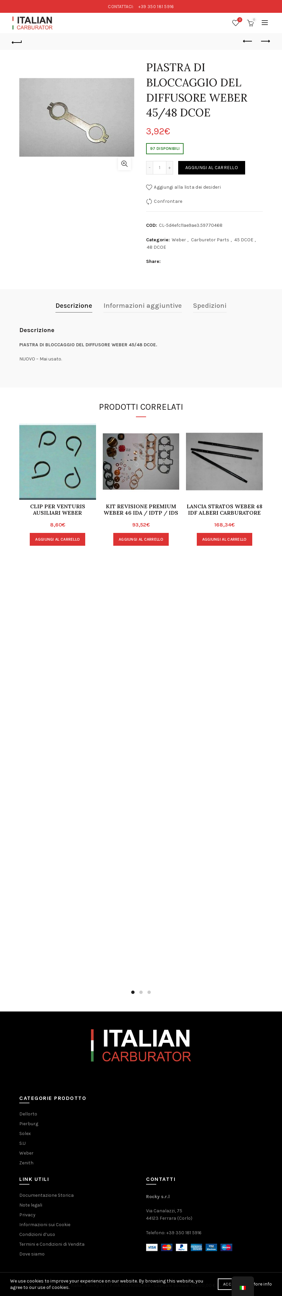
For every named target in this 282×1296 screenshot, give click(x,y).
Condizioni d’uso (37, 1234)
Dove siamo (32, 1254)
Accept (230, 1284)
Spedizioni (210, 305)
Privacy (27, 1215)
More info (261, 1284)
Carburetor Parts (210, 240)
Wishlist (239, 20)
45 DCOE (243, 240)
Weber (179, 240)
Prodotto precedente (248, 41)
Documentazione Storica (46, 1195)
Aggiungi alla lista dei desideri (187, 187)
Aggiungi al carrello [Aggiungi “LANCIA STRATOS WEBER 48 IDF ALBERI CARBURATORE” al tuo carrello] (224, 539)
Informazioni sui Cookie (44, 1224)
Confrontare (168, 201)
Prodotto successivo (265, 41)
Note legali (30, 1205)
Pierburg (28, 1124)
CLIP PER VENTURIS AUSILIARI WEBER (57, 509)
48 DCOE (156, 247)
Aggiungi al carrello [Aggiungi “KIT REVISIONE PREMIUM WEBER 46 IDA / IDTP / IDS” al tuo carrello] (141, 539)
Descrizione (73, 305)
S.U (22, 1143)
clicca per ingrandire (124, 163)
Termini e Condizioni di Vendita (52, 1244)
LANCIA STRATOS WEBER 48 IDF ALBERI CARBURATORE (224, 509)
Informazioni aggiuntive (142, 305)
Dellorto (28, 1114)
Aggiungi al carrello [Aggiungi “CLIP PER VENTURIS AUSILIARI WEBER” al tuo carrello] (57, 539)
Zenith (26, 1163)
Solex (25, 1133)
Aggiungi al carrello (211, 167)
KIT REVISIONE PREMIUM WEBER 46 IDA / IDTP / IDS (140, 509)
